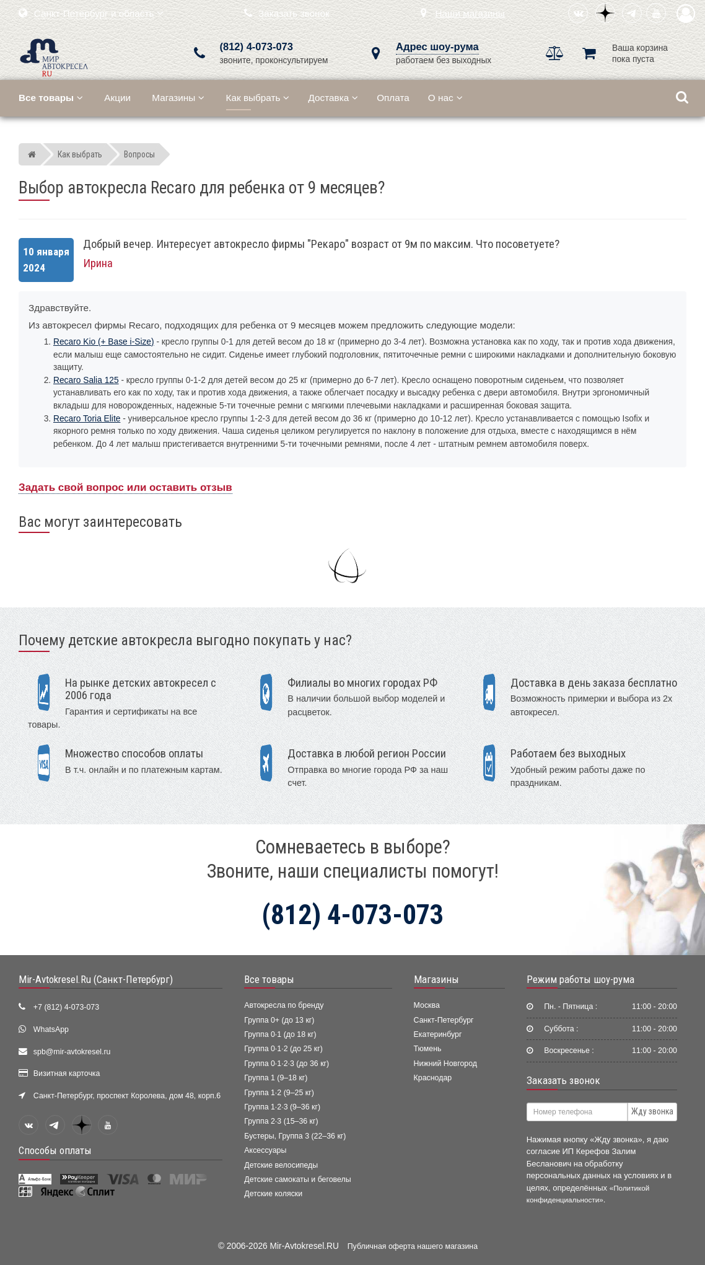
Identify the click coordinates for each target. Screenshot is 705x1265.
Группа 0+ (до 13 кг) (279, 1020)
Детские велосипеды (281, 1165)
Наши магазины (470, 13)
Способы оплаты (55, 1150)
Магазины (178, 97)
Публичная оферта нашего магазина (413, 1246)
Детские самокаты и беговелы (297, 1179)
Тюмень (428, 1048)
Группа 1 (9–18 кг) (275, 1077)
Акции (117, 97)
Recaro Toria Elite (86, 418)
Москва (427, 1005)
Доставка (333, 97)
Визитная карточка (66, 1073)
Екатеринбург (438, 1034)
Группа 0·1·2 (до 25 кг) (283, 1048)
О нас (445, 97)
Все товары (269, 979)
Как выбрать (258, 97)
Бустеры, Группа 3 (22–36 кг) (295, 1136)
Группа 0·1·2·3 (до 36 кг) (286, 1063)
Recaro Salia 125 (86, 380)
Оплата (393, 97)
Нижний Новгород (445, 1063)
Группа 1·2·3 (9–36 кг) (282, 1107)
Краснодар (433, 1077)
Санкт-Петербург (444, 1020)
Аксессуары (265, 1150)
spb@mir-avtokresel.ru (72, 1051)
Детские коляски (273, 1193)
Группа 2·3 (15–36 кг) (281, 1121)
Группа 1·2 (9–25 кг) (278, 1092)
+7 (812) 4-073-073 (66, 1007)
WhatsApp (51, 1029)
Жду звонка (652, 1111)
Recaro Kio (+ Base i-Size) (103, 341)
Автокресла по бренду (283, 1005)
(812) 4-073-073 (256, 47)
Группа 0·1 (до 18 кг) (280, 1034)
